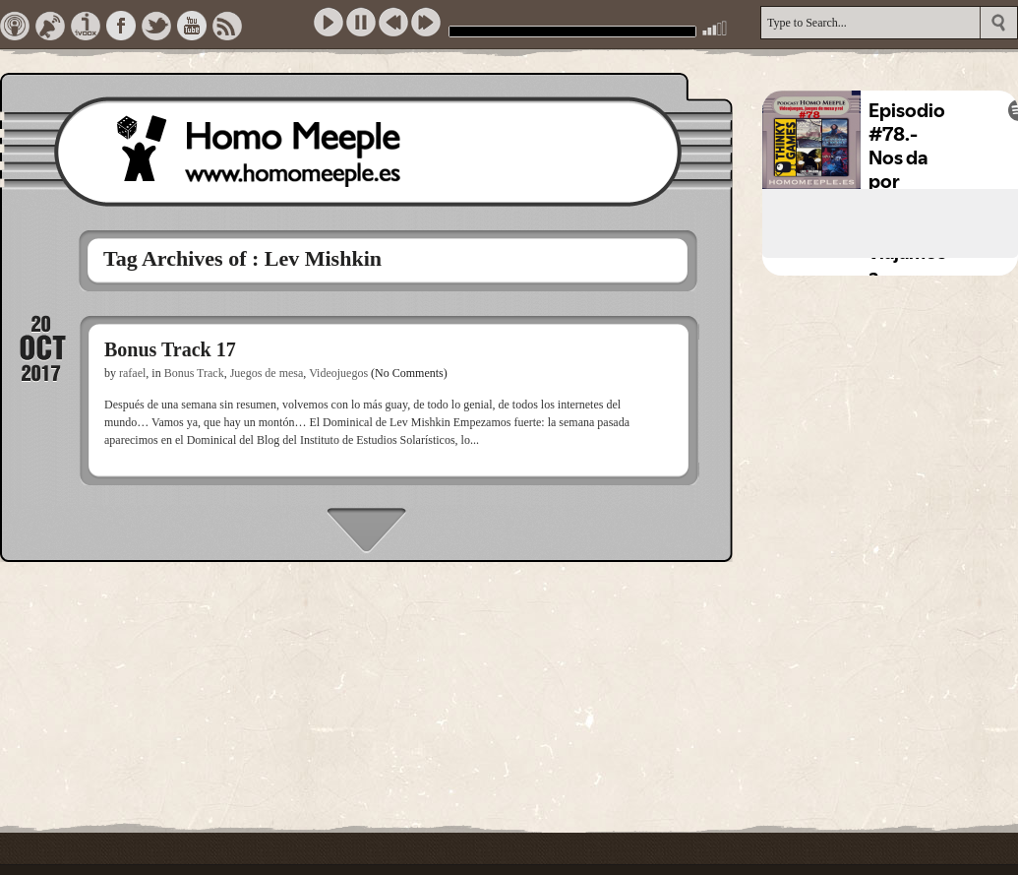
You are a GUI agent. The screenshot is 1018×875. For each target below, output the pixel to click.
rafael (132, 373)
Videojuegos (338, 373)
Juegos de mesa (267, 373)
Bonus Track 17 (170, 349)
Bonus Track (194, 373)
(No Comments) (409, 373)
